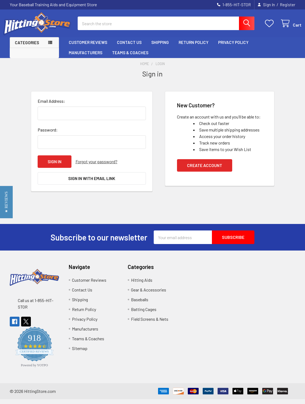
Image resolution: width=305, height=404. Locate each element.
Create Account (204, 170)
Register (287, 4)
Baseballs (139, 304)
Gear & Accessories (148, 294)
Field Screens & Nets (149, 323)
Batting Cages (143, 314)
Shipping (160, 46)
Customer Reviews (88, 46)
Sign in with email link (91, 183)
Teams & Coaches (130, 57)
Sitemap (79, 353)
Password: (48, 134)
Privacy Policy (233, 46)
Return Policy (193, 46)
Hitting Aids (141, 284)
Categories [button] (27, 47)
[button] (6, 202)
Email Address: (51, 105)
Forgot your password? (96, 166)
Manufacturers (85, 57)
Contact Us (129, 46)
